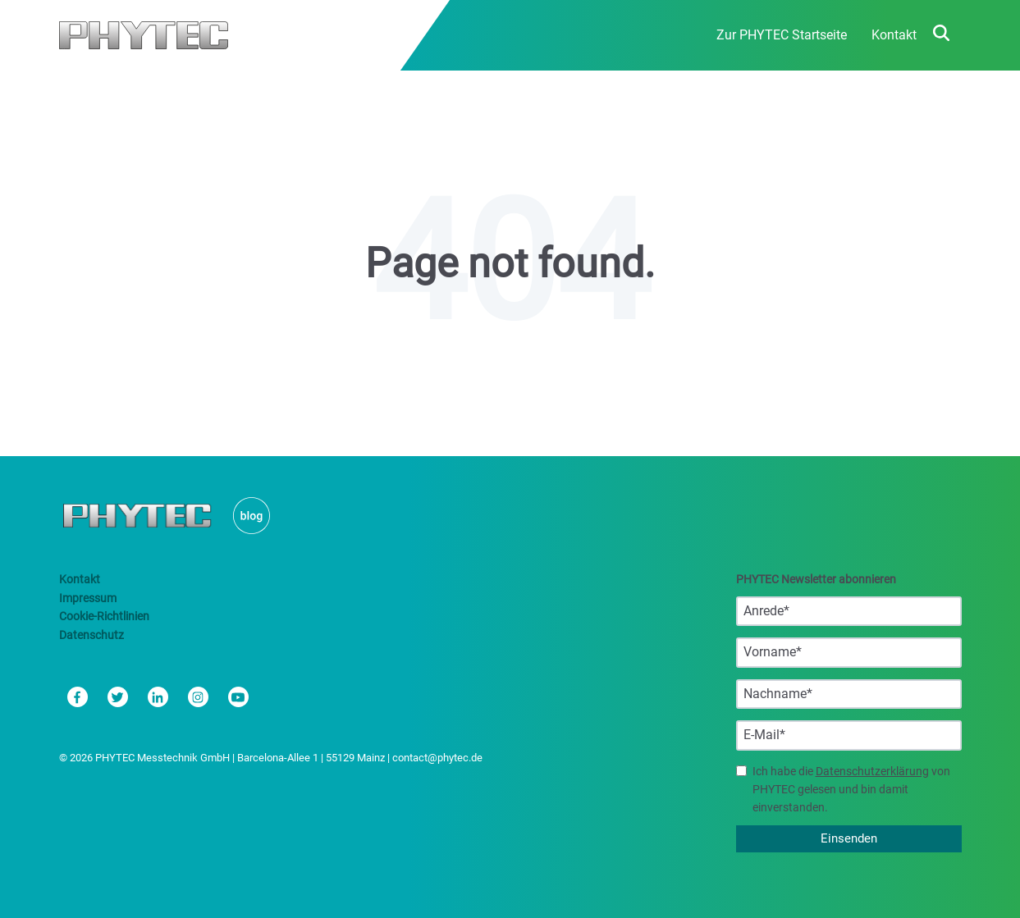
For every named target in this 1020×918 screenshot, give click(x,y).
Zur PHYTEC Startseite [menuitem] (781, 35)
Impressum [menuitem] (88, 598)
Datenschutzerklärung (872, 771)
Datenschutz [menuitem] (91, 635)
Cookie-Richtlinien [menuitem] (104, 616)
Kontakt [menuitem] (894, 35)
